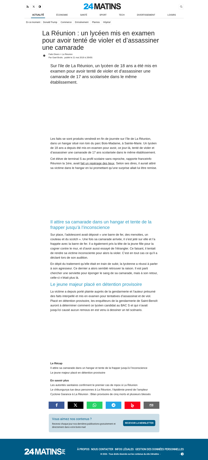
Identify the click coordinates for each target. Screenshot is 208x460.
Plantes (96, 22)
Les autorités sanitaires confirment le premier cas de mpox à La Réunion (94, 385)
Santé (83, 15)
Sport (103, 15)
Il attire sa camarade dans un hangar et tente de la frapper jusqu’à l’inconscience (98, 368)
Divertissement (146, 15)
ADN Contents (170, 454)
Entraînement (82, 22)
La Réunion (67, 54)
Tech (122, 15)
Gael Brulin (57, 57)
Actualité (38, 15)
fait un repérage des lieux (97, 163)
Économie (62, 15)
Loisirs (172, 15)
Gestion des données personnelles (159, 449)
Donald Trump (50, 22)
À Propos (83, 449)
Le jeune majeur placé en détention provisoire (77, 372)
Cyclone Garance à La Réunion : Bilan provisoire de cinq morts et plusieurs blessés (100, 394)
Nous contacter (102, 449)
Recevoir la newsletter (139, 423)
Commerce (66, 22)
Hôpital (106, 22)
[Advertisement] (104, 112)
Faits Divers (54, 54)
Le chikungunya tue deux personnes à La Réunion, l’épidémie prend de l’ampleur (99, 389)
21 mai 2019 (78, 57)
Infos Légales (124, 449)
